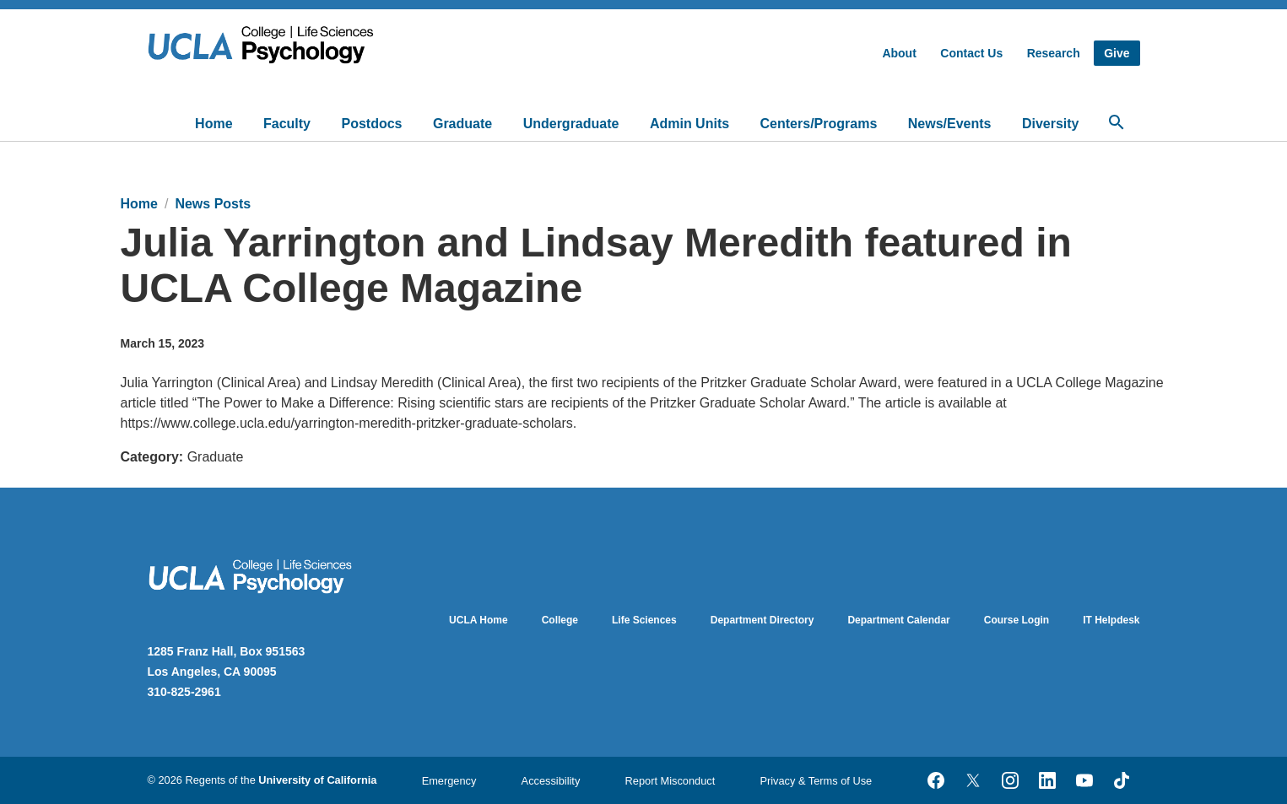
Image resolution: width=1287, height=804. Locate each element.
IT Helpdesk (1111, 620)
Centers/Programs (819, 123)
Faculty (287, 123)
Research (1053, 53)
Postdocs (371, 123)
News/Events (950, 123)
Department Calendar (898, 620)
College (560, 620)
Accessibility (551, 780)
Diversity (1050, 123)
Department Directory (762, 620)
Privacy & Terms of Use (816, 780)
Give (1116, 53)
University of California (317, 780)
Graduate (462, 123)
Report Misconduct (670, 780)
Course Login (1016, 620)
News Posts (213, 204)
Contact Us (971, 53)
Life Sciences (644, 620)
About (899, 53)
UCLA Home (478, 620)
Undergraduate (571, 123)
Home (213, 123)
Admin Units (689, 123)
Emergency (449, 780)
